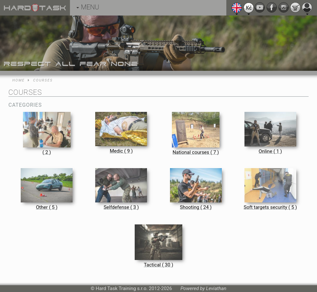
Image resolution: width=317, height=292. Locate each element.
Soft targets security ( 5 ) (270, 207)
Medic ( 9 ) (121, 151)
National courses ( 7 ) (196, 152)
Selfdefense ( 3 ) (121, 207)
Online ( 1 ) (270, 151)
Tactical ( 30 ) (158, 265)
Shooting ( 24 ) (196, 207)
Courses (43, 80)
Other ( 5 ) (46, 207)
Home (18, 80)
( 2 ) (46, 152)
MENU (87, 7)
